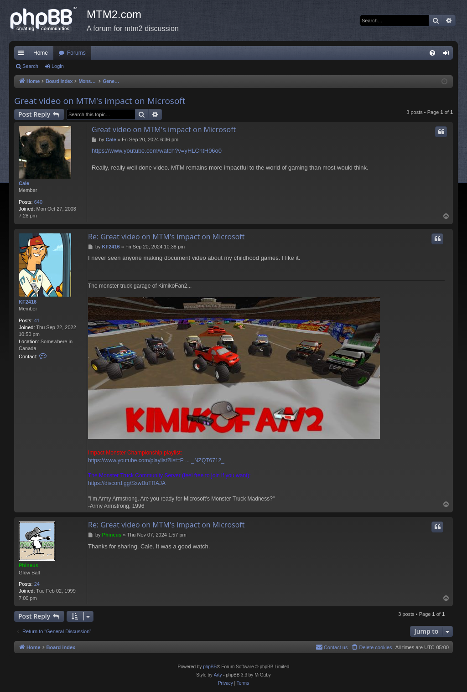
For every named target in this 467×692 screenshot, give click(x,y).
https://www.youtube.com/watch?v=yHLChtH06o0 (157, 150)
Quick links (23, 55)
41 (37, 320)
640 (38, 202)
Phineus (28, 565)
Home (40, 53)
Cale (24, 183)
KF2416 (27, 302)
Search (30, 66)
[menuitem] (432, 53)
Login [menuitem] (448, 55)
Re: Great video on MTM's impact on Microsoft (166, 236)
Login (58, 66)
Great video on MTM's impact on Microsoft (100, 101)
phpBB (210, 666)
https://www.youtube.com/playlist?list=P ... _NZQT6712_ (156, 460)
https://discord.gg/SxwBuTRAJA (127, 483)
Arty (218, 674)
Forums (76, 53)
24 (37, 584)
